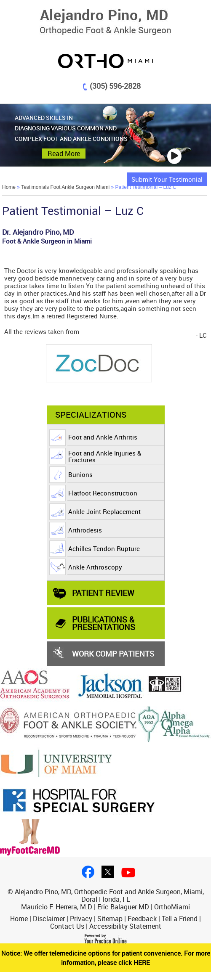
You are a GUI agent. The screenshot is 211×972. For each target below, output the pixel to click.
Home (9, 187)
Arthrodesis (85, 530)
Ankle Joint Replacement (104, 511)
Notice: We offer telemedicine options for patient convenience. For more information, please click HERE (105, 958)
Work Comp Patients (113, 654)
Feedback (142, 918)
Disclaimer (49, 918)
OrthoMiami (172, 906)
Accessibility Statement (125, 926)
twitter (107, 872)
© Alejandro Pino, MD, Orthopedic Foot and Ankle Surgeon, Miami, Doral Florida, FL (106, 895)
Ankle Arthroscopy (95, 567)
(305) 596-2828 (115, 86)
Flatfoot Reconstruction (102, 493)
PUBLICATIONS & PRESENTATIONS (103, 623)
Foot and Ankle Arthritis (102, 437)
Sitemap (110, 918)
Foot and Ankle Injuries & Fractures (104, 456)
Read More (64, 153)
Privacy (81, 918)
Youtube (128, 872)
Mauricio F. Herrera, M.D (56, 906)
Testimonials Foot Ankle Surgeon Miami (65, 187)
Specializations (90, 414)
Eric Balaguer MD (123, 906)
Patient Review (103, 593)
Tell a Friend (180, 918)
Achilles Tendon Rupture (104, 548)
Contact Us (67, 926)
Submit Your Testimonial (167, 179)
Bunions (80, 474)
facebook (88, 872)
